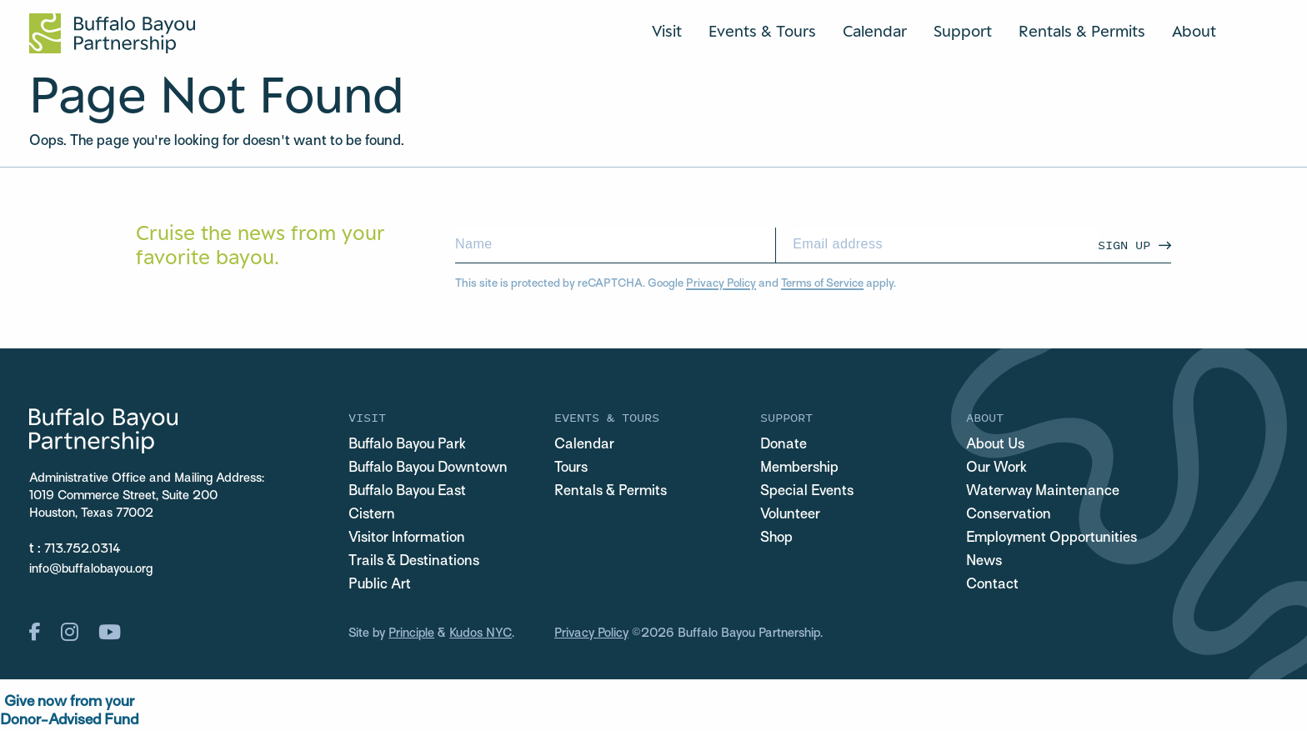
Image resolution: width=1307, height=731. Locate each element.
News (984, 561)
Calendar (875, 31)
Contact (992, 585)
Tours (571, 468)
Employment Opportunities (1051, 538)
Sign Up (1124, 244)
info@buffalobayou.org (91, 569)
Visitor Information (406, 538)
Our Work (996, 468)
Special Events (807, 491)
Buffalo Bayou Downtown (428, 468)
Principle (411, 633)
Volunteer (790, 515)
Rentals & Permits (1082, 31)
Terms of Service (822, 283)
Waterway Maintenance (1042, 491)
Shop (776, 538)
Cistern (371, 515)
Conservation (1008, 515)
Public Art (379, 585)
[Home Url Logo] (112, 33)
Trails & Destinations (413, 561)
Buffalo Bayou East (407, 491)
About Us (995, 445)
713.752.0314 (82, 549)
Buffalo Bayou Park (407, 445)
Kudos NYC (480, 633)
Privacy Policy (721, 283)
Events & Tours (762, 31)
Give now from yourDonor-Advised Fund (69, 711)
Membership (799, 468)
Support (963, 31)
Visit (667, 31)
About (1194, 31)
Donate (783, 445)
